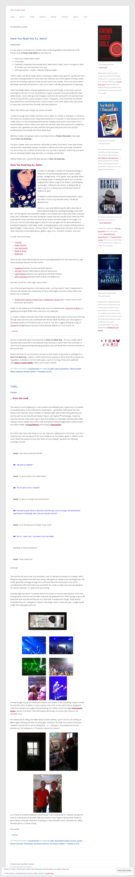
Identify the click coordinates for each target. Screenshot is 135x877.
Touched (18, 242)
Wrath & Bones (21, 251)
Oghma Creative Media (23, 363)
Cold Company (20, 274)
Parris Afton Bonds (105, 223)
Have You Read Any (62, 368)
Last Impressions (21, 248)
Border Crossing (70, 841)
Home (12, 17)
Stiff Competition (21, 277)
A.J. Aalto (51, 368)
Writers (62, 843)
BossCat (42, 17)
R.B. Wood (37, 843)
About (75, 17)
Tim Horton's (54, 843)
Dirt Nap (18, 271)
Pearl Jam (19, 843)
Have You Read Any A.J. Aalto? (28, 38)
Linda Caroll (103, 67)
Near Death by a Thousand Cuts (108, 158)
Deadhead (19, 268)
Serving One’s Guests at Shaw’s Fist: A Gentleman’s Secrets (37, 299)
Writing (33, 371)
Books (22, 17)
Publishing (19, 371)
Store (32, 17)
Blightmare (19, 254)
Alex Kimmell (59, 841)
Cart (85, 17)
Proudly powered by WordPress (21, 867)
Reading (27, 371)
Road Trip (45, 843)
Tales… (14, 386)
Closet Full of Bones (72, 308)
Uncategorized (33, 368)
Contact (64, 17)
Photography (28, 843)
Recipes (53, 17)
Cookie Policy (49, 873)
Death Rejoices (20, 245)
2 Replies (13, 392)
